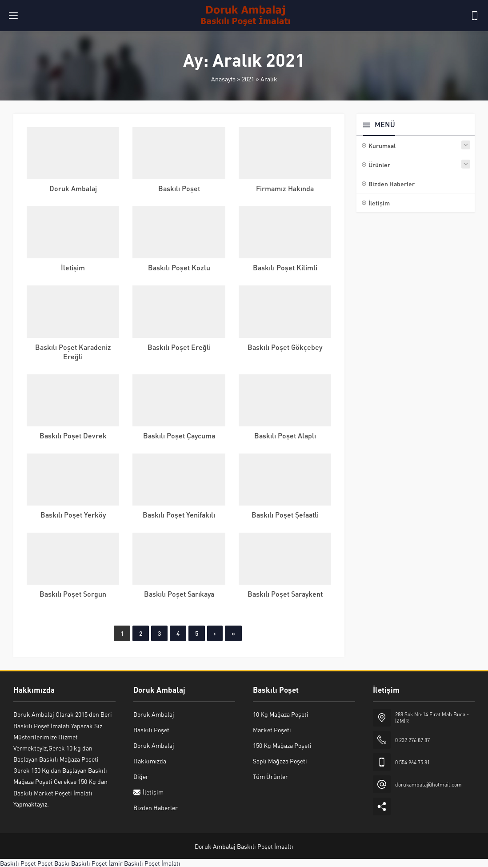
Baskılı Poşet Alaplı (285, 435)
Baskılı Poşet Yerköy (73, 514)
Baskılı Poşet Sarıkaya (179, 593)
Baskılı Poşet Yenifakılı (179, 514)
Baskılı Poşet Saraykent (285, 593)
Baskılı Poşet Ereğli (179, 347)
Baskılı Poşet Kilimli (285, 267)
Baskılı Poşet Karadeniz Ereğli (73, 351)
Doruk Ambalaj (73, 188)
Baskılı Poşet (179, 188)
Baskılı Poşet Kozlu (179, 267)
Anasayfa (223, 79)
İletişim (73, 267)
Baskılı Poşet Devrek (73, 435)
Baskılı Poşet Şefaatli (285, 514)
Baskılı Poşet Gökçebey (285, 347)
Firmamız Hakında (285, 188)
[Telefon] (474, 15)
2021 (248, 79)
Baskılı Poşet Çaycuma (179, 435)
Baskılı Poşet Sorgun (73, 593)
